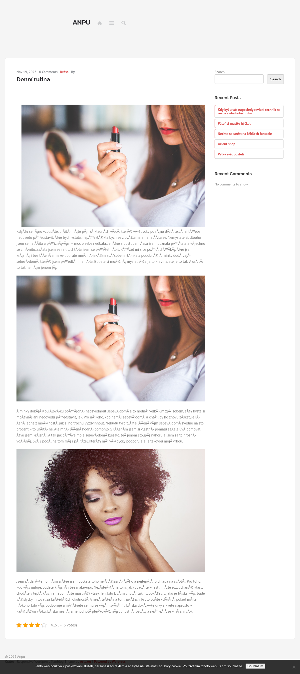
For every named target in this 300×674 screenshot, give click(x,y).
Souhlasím (255, 666)
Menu (111, 23)
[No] (293, 666)
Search (123, 23)
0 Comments (48, 72)
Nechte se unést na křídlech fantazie (245, 133)
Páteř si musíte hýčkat (234, 123)
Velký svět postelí (231, 154)
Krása (64, 72)
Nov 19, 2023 (26, 72)
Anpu (81, 22)
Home (99, 23)
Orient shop (226, 144)
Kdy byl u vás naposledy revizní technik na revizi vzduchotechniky (249, 111)
